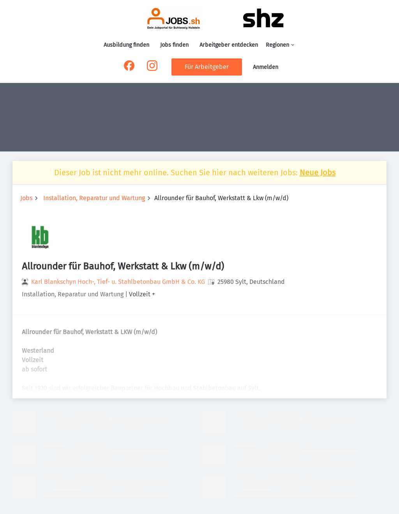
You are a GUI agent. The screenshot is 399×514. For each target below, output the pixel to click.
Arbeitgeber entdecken (229, 45)
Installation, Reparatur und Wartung (94, 198)
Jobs (26, 198)
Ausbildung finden (126, 45)
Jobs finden (174, 45)
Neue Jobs (317, 172)
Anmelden (265, 67)
